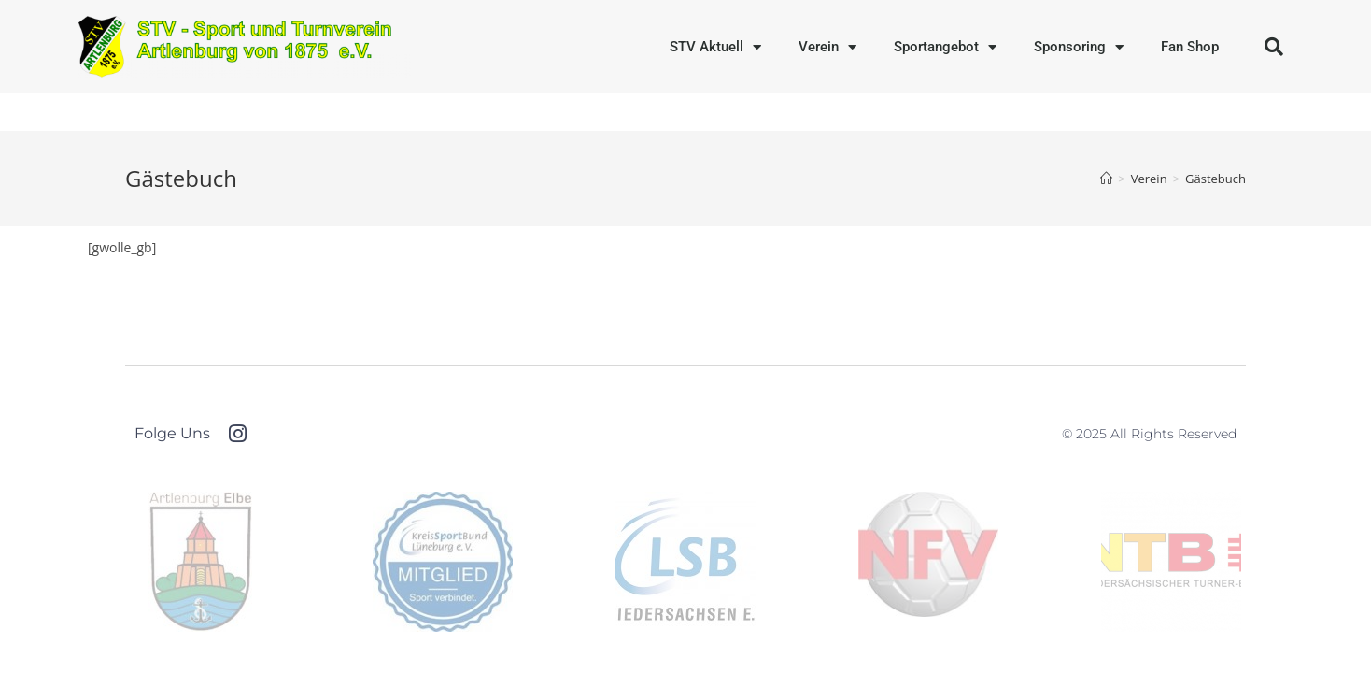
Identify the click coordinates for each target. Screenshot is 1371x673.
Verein (827, 47)
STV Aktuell (715, 47)
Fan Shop (1190, 46)
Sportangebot (945, 47)
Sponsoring (1079, 47)
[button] (1274, 46)
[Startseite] (1106, 178)
